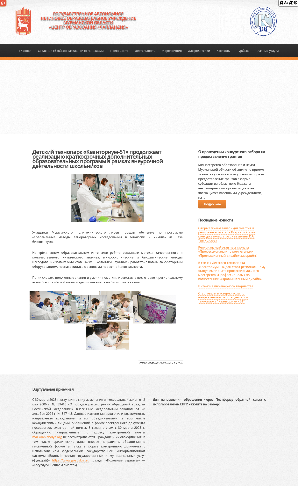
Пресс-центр (119, 51)
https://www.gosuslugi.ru (70, 460)
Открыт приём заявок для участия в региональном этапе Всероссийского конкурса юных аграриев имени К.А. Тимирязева (227, 234)
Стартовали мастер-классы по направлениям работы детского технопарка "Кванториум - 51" (223, 297)
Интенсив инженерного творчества (225, 286)
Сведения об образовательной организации (71, 51)
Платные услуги (267, 51)
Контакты (224, 51)
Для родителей (199, 51)
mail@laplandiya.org (47, 437)
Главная (25, 51)
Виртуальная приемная (53, 389)
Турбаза (243, 51)
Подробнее (212, 204)
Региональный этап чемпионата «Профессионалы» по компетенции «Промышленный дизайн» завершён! (227, 251)
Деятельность (145, 51)
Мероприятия (172, 51)
